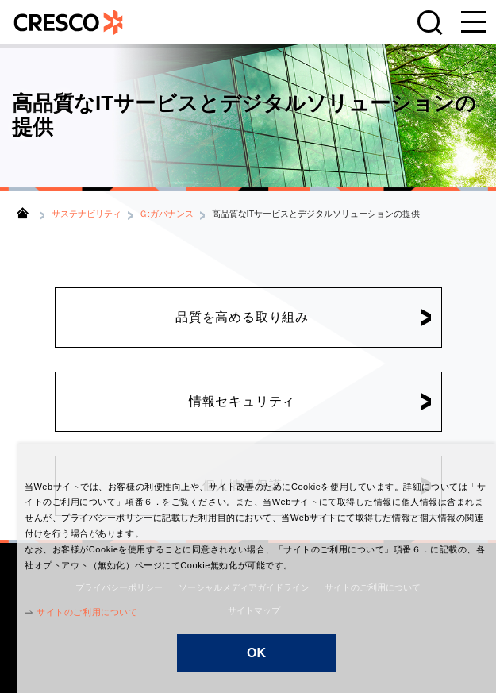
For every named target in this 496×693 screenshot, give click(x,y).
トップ (22, 212)
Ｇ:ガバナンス (166, 213)
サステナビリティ (86, 213)
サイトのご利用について (70, 612)
